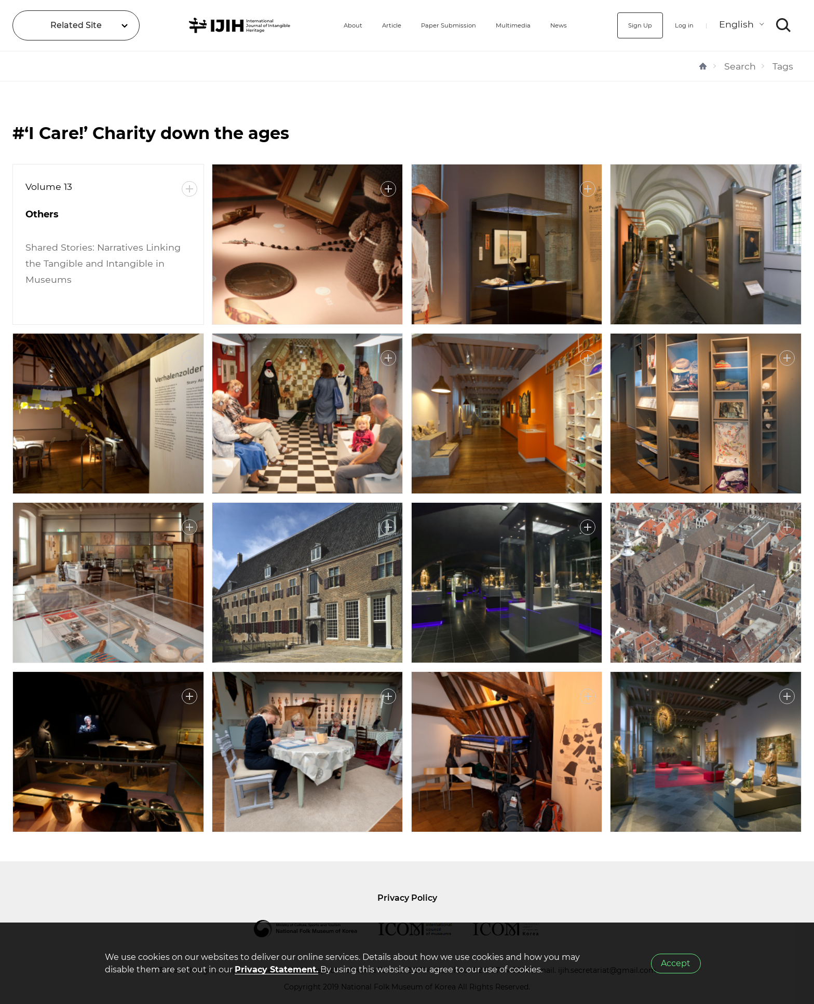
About (307, 25)
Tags (782, 66)
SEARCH (784, 25)
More (189, 189)
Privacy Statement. (276, 969)
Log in (678, 25)
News (560, 25)
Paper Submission (424, 25)
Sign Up (625, 25)
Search (740, 66)
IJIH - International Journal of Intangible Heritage (217, 25)
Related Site (76, 25)
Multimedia (505, 25)
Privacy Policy (407, 898)
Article (353, 25)
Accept (675, 963)
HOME (703, 66)
